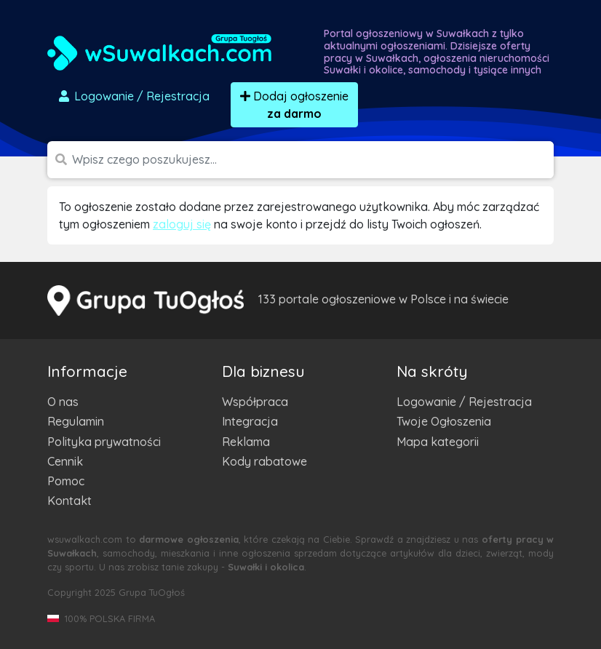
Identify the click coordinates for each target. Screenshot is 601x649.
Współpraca (255, 401)
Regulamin (75, 421)
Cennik (65, 461)
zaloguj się (182, 224)
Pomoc (65, 481)
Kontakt (69, 500)
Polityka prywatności (104, 441)
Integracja (250, 421)
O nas (63, 401)
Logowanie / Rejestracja (464, 401)
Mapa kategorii (438, 441)
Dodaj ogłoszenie (294, 105)
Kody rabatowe (264, 461)
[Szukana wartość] (313, 159)
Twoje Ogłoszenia (444, 421)
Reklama (246, 441)
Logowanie (133, 96)
